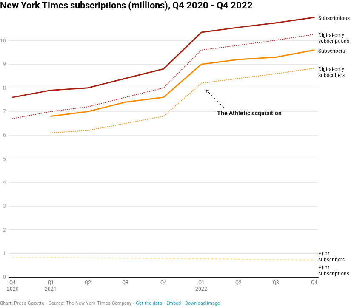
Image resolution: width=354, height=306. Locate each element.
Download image (202, 303)
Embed (173, 303)
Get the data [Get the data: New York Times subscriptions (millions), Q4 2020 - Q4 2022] (149, 303)
